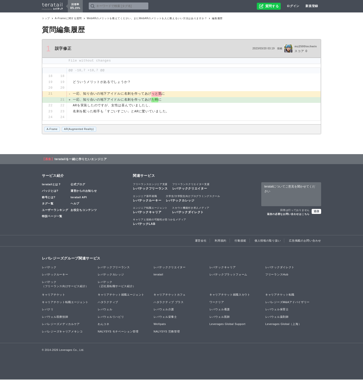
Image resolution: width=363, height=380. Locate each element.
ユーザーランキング (55, 210)
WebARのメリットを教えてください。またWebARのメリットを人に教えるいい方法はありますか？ (147, 18)
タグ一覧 (48, 203)
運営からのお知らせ (84, 191)
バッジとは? (50, 191)
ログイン (293, 6)
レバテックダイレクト (190, 210)
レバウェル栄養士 (165, 317)
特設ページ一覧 (52, 216)
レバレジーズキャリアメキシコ (62, 331)
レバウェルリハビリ (111, 317)
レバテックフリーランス (150, 187)
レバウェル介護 (164, 309)
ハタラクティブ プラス (169, 302)
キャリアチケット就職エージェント (121, 295)
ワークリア (216, 302)
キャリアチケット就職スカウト (229, 295)
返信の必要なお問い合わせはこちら (288, 214)
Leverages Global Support (227, 324)
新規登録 (311, 6)
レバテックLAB (159, 222)
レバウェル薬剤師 (277, 317)
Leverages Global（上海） (283, 324)
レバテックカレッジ (193, 199)
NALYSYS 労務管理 (167, 331)
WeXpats (160, 324)
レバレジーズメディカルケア (61, 324)
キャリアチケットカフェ (170, 295)
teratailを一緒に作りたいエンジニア (81, 159)
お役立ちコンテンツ (84, 210)
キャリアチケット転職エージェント (65, 302)
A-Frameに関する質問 (68, 18)
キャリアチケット (53, 295)
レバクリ (48, 309)
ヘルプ (75, 203)
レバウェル (105, 309)
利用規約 (220, 241)
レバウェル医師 (219, 317)
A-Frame (52, 129)
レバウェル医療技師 (55, 317)
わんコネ (103, 324)
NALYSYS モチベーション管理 (118, 331)
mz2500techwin (305, 46)
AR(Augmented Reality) (79, 129)
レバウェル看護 (219, 309)
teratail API (79, 197)
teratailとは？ (51, 185)
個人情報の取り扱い (268, 241)
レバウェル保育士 (277, 309)
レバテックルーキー (147, 199)
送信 (316, 211)
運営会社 (201, 241)
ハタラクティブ (108, 302)
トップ (46, 18)
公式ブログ (78, 185)
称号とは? (48, 197)
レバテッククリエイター (191, 187)
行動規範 (240, 241)
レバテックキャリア (150, 210)
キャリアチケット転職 (279, 295)
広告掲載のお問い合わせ (305, 241)
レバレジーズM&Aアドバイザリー (287, 302)
